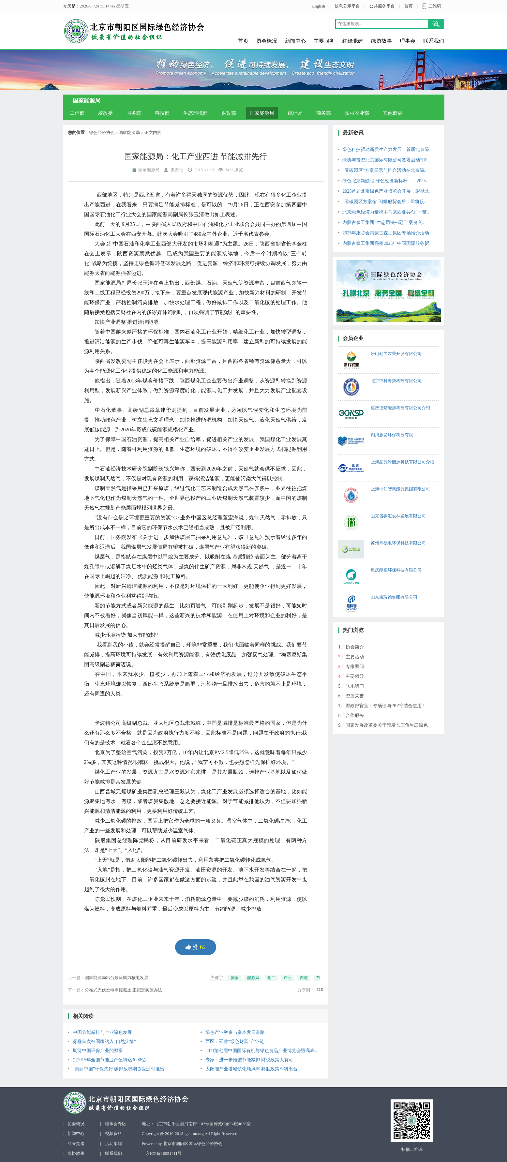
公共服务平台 (382, 6)
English (318, 6)
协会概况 (266, 41)
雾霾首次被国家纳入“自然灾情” (104, 1041)
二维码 (434, 6)
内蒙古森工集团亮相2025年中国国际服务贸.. (386, 243)
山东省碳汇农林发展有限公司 (398, 516)
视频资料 (113, 1133)
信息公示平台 (347, 6)
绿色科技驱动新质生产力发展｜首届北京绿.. (386, 149)
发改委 (105, 113)
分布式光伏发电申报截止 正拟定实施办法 (123, 990)
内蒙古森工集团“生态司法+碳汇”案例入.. (383, 222)
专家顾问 (355, 666)
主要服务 (324, 41)
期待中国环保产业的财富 (98, 1050)
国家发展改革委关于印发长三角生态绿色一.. (390, 725)
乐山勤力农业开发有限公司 (396, 353)
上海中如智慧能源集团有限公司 (400, 488)
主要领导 (355, 676)
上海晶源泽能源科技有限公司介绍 (402, 461)
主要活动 (355, 656)
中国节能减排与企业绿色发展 (102, 1032)
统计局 (295, 113)
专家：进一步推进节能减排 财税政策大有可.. (250, 1059)
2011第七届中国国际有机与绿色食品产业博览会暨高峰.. (261, 1050)
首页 (408, 6)
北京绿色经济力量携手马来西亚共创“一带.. (385, 212)
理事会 (407, 41)
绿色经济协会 (101, 132)
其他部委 (392, 113)
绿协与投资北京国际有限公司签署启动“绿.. (385, 159)
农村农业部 (357, 113)
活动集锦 (113, 1143)
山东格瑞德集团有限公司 (394, 597)
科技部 (162, 113)
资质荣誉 (355, 695)
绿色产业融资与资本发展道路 (235, 1032)
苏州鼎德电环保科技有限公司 (398, 543)
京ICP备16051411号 (164, 1153)
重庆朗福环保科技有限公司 (396, 570)
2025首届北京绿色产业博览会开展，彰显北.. (386, 191)
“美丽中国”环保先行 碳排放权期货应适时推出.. (120, 1068)
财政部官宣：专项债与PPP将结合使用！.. (387, 705)
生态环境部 (195, 113)
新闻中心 (295, 41)
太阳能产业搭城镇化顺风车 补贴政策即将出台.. (252, 1068)
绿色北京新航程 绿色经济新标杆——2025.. (385, 180)
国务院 (134, 113)
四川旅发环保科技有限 (392, 434)
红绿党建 (352, 41)
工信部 (77, 113)
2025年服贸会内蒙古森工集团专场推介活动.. (386, 233)
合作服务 (355, 715)
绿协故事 (381, 41)
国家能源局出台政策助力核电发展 (116, 977)
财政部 (228, 113)
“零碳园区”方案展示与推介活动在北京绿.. (384, 170)
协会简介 (355, 647)
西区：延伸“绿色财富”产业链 (234, 1041)
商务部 (323, 113)
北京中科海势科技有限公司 (396, 380)
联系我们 (433, 41)
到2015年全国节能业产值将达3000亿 (109, 1059)
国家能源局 (262, 113)
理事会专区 (115, 1123)
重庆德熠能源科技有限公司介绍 (400, 407)
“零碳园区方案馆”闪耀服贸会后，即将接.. (384, 201)
